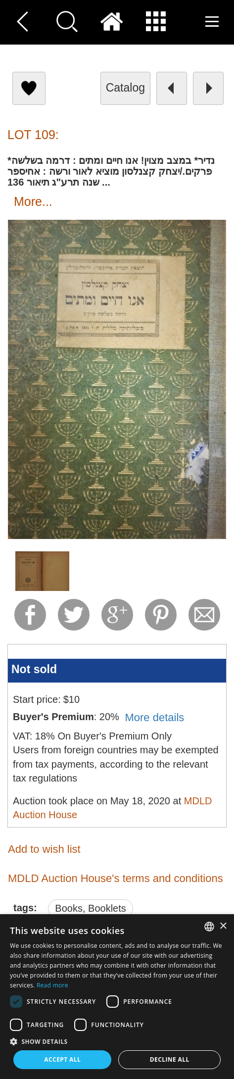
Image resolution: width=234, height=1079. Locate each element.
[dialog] (117, 996)
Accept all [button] (62, 1059)
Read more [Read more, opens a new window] (52, 985)
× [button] (223, 926)
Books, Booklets (90, 908)
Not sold (34, 669)
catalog (125, 87)
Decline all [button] (169, 1059)
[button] (117, 1041)
